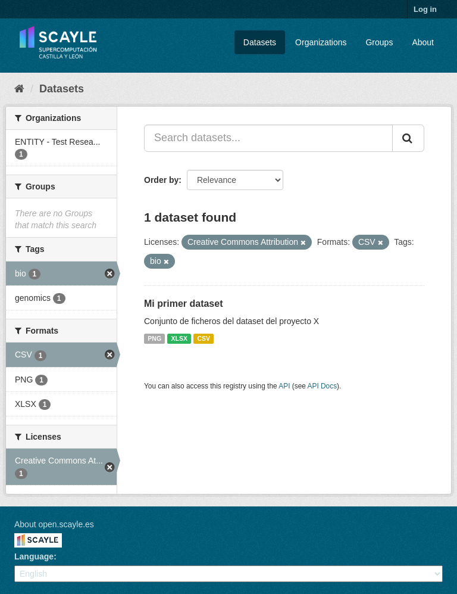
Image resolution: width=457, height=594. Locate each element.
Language (34, 556)
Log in (425, 9)
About (423, 42)
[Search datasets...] (268, 138)
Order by (161, 180)
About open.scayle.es (54, 524)
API (284, 386)
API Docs (322, 386)
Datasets (259, 42)
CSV (203, 338)
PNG (154, 338)
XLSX (179, 338)
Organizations (320, 42)
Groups (379, 42)
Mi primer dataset (183, 303)
